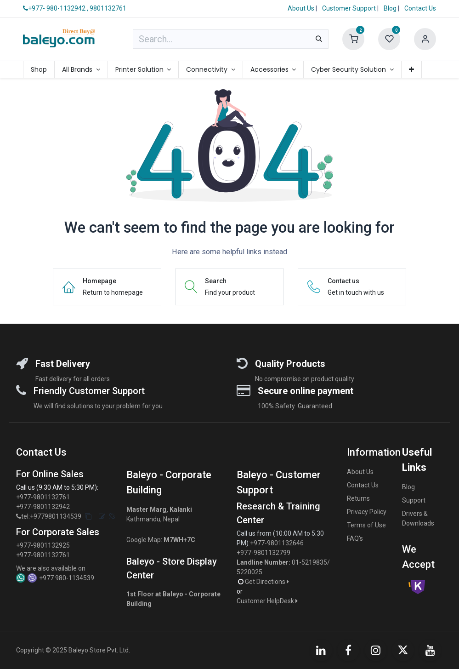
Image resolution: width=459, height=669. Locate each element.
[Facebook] (348, 650)
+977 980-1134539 (66, 578)
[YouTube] (430, 650)
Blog (391, 8)
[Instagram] (375, 650)
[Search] (319, 39)
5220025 (249, 572)
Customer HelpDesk (268, 601)
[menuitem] (38, 69)
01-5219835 (309, 562)
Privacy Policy (366, 511)
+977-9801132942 (43, 506)
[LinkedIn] (321, 650)
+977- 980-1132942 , (55, 8)
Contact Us (420, 8)
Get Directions (267, 581)
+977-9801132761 (43, 497)
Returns (358, 498)
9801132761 (108, 8)
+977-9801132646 (277, 543)
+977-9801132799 (263, 552)
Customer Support (349, 8)
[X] (402, 650)
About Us (301, 8)
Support (413, 500)
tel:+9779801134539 (51, 516)
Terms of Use (366, 525)
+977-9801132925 (43, 545)
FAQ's (355, 538)
